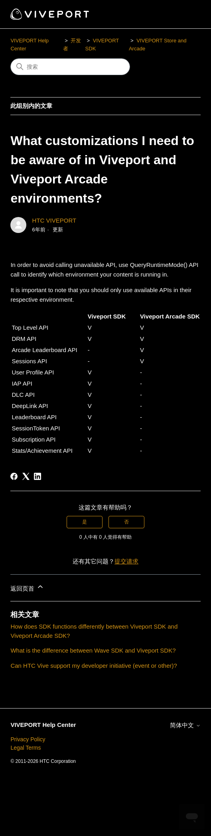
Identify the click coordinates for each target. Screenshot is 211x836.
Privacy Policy (27, 739)
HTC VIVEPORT (54, 220)
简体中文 (185, 725)
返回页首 (27, 587)
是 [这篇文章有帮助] (84, 522)
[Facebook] (14, 476)
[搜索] (70, 67)
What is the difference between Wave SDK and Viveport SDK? (93, 650)
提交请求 (126, 561)
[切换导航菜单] (186, 14)
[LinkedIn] (37, 476)
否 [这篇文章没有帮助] (126, 522)
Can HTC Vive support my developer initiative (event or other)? (93, 665)
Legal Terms (25, 747)
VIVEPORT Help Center (43, 724)
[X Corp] (26, 476)
